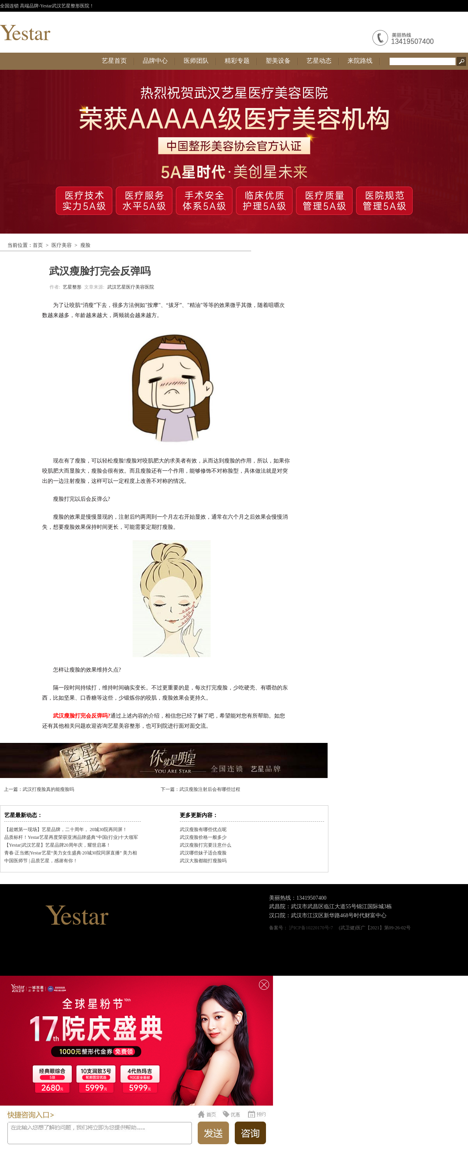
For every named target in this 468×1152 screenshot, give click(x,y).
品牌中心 (155, 60)
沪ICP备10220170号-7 (311, 927)
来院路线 (359, 60)
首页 (38, 245)
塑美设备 (278, 60)
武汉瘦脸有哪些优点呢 (203, 829)
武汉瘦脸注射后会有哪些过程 (209, 789)
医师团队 (196, 60)
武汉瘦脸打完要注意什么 (205, 845)
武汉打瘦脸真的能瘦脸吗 (48, 789)
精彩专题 (237, 60)
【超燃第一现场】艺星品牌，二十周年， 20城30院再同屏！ (65, 829)
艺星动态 (319, 60)
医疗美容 (61, 245)
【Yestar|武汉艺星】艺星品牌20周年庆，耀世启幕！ (57, 845)
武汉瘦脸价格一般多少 (203, 837)
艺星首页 (114, 60)
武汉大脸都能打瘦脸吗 (203, 860)
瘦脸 (85, 245)
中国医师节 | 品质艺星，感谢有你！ (41, 860)
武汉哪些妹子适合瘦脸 (203, 853)
